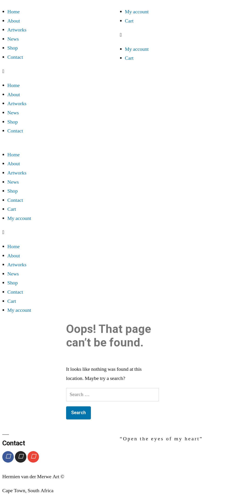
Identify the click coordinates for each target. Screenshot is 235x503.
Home (13, 11)
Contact (15, 57)
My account (137, 11)
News (13, 39)
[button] (58, 71)
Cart (129, 21)
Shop (12, 48)
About (13, 21)
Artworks (16, 30)
